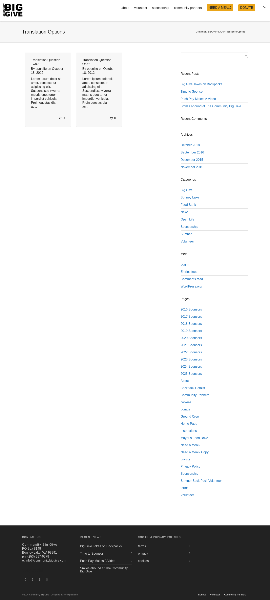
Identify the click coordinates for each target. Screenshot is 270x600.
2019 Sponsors (191, 331)
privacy (186, 459)
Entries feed (189, 271)
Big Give (187, 190)
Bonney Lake (190, 197)
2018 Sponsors (191, 323)
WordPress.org (191, 286)
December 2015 (192, 159)
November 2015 (192, 167)
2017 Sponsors (191, 316)
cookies (186, 402)
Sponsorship (189, 226)
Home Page (189, 423)
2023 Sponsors (191, 359)
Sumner (186, 234)
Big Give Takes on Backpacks (201, 84)
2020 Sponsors (191, 338)
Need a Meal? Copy (195, 452)
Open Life (187, 219)
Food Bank (188, 204)
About (185, 380)
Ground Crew (190, 416)
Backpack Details (193, 388)
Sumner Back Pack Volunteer (201, 480)
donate (185, 409)
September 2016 (192, 152)
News (185, 212)
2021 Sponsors (191, 345)
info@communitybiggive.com (46, 560)
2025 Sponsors (191, 373)
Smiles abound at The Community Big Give (211, 106)
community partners (188, 8)
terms (185, 488)
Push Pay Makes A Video (198, 99)
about (125, 8)
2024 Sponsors (191, 366)
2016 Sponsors (191, 309)
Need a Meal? (190, 445)
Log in (185, 264)
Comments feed (192, 279)
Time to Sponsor (192, 91)
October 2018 (190, 145)
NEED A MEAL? (220, 7)
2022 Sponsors (191, 352)
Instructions (189, 430)
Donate (202, 594)
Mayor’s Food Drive (194, 438)
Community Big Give (206, 32)
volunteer (140, 8)
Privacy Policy (190, 466)
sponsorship (160, 8)
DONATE (246, 7)
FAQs (221, 32)
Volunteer (187, 241)
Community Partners (195, 395)
